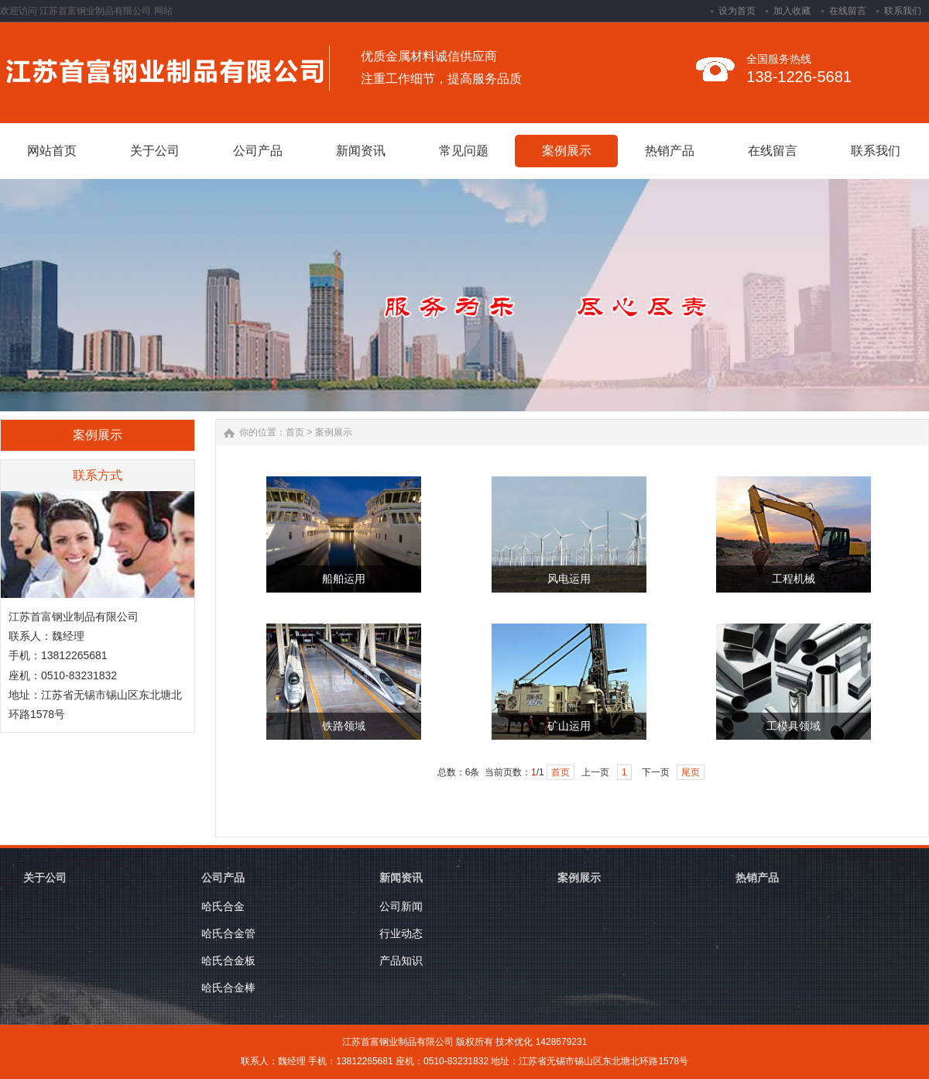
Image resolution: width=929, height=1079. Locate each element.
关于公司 (45, 877)
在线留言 (847, 10)
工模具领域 (793, 726)
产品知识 (401, 960)
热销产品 (757, 877)
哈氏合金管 (228, 933)
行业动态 (401, 933)
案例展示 (333, 432)
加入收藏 (792, 10)
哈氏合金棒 (228, 987)
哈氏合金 (223, 906)
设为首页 (737, 10)
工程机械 (793, 579)
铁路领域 (343, 726)
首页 (295, 432)
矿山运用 (569, 726)
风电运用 (569, 579)
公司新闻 (401, 906)
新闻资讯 (401, 877)
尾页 (690, 772)
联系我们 (902, 10)
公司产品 (223, 877)
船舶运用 (343, 579)
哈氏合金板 (228, 960)
